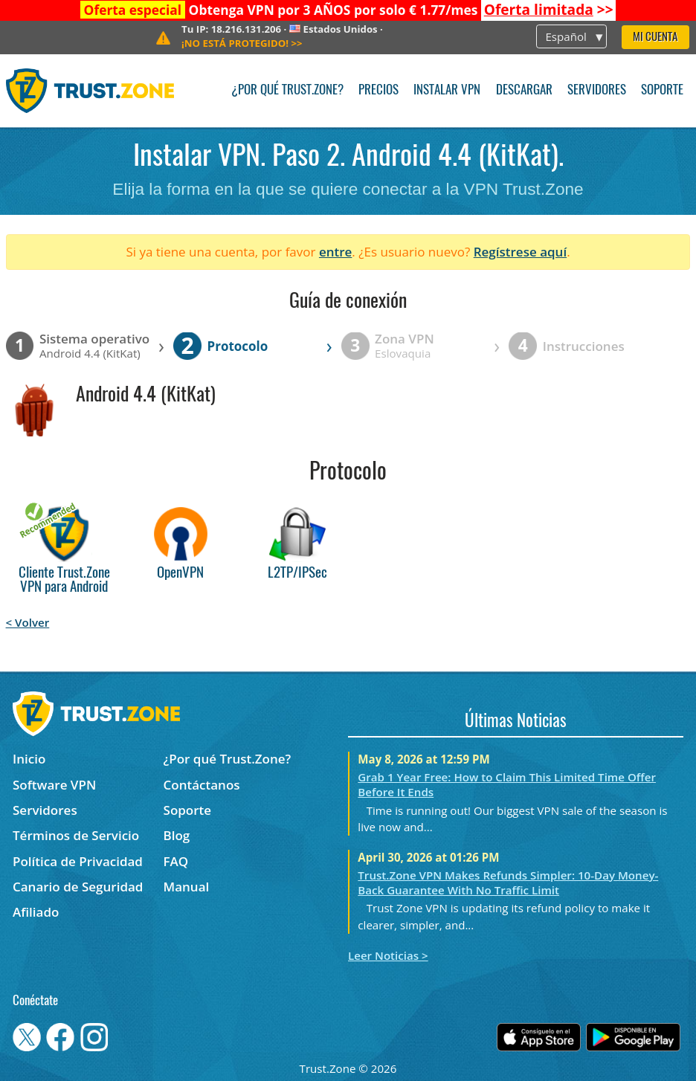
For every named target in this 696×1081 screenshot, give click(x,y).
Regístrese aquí (520, 251)
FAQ (176, 861)
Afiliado (36, 911)
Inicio (29, 758)
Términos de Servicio (76, 835)
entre (335, 251)
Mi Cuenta (655, 37)
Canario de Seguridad (78, 886)
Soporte (662, 90)
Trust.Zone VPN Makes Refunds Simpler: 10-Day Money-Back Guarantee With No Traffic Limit (508, 882)
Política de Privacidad (78, 861)
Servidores (596, 90)
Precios (378, 90)
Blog (177, 835)
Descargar (524, 90)
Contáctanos (202, 784)
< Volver (28, 622)
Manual (187, 886)
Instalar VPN (446, 90)
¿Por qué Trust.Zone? (287, 90)
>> (548, 9)
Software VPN (54, 784)
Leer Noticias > (388, 955)
